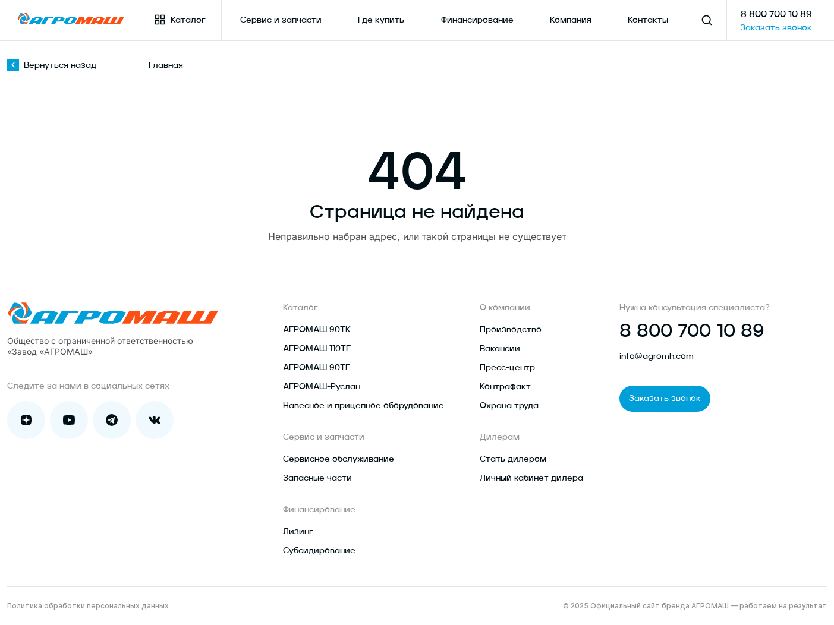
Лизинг (298, 532)
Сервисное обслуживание (338, 459)
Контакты (648, 20)
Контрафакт (505, 387)
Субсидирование (319, 551)
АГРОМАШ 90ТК (317, 330)
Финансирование (477, 20)
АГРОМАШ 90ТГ (316, 368)
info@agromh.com (656, 356)
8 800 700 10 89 (776, 15)
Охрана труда (509, 406)
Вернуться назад (51, 65)
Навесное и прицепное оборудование (363, 406)
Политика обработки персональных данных (88, 605)
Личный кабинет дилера (531, 478)
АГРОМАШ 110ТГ (317, 349)
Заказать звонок (776, 28)
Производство (511, 330)
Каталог (180, 20)
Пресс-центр (507, 368)
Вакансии (500, 349)
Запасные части (317, 478)
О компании (505, 308)
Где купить (381, 20)
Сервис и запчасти (281, 20)
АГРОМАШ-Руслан (321, 387)
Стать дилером (513, 459)
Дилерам (500, 437)
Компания (570, 20)
